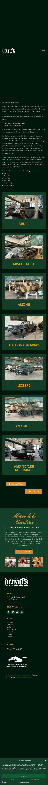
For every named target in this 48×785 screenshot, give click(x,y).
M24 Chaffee (24, 264)
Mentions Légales (10, 675)
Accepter (24, 776)
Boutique (10, 637)
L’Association (11, 632)
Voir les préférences (34, 779)
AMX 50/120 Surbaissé (24, 468)
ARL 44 (24, 223)
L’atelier (9, 627)
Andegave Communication (24, 677)
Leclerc (24, 385)
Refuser (12, 779)
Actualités (10, 624)
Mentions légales (24, 782)
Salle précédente (17, 484)
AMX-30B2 (24, 426)
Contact (9, 634)
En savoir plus (23, 552)
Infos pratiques (11, 629)
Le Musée (10, 622)
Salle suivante (32, 491)
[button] (45, 761)
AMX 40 (24, 304)
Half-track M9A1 (24, 345)
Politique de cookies (23, 675)
